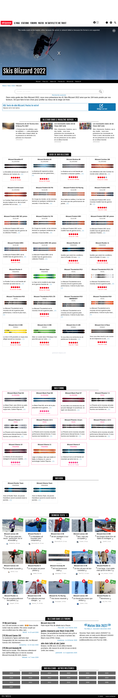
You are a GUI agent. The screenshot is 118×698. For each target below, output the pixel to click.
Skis (9, 86)
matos (41, 23)
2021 (87, 673)
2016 (68, 678)
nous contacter (110, 696)
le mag (17, 23)
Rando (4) (78, 81)
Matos (4, 86)
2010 (68, 682)
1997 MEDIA (7, 696)
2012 (30, 682)
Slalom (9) (53, 81)
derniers (58, 515)
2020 (106, 673)
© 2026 (100, 696)
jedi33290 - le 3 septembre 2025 (66, 653)
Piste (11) (45, 81)
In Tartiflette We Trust (55, 23)
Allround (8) (70, 81)
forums (33, 23)
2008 (106, 682)
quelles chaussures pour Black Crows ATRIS (57, 631)
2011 (49, 682)
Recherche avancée (59, 95)
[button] (111, 22)
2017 (49, 678)
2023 (68, 673)
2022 (14, 86)
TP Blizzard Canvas (9, 623)
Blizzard (38, 81)
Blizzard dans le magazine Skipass (58, 119)
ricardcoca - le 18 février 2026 (67, 640)
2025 (30, 673)
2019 (11, 678)
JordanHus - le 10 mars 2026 (28, 645)
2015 (87, 678)
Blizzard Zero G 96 (48, 623)
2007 (11, 687)
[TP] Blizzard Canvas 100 (11, 635)
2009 (87, 682)
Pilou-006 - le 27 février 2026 (67, 628)
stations (25, 23)
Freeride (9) (61, 81)
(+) (22, 174)
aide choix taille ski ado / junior (53, 643)
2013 (11, 682)
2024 (49, 673)
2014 (106, 678)
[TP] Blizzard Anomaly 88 (11, 648)
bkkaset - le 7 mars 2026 (30, 657)
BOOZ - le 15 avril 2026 (30, 632)
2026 (11, 673)
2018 (30, 678)
